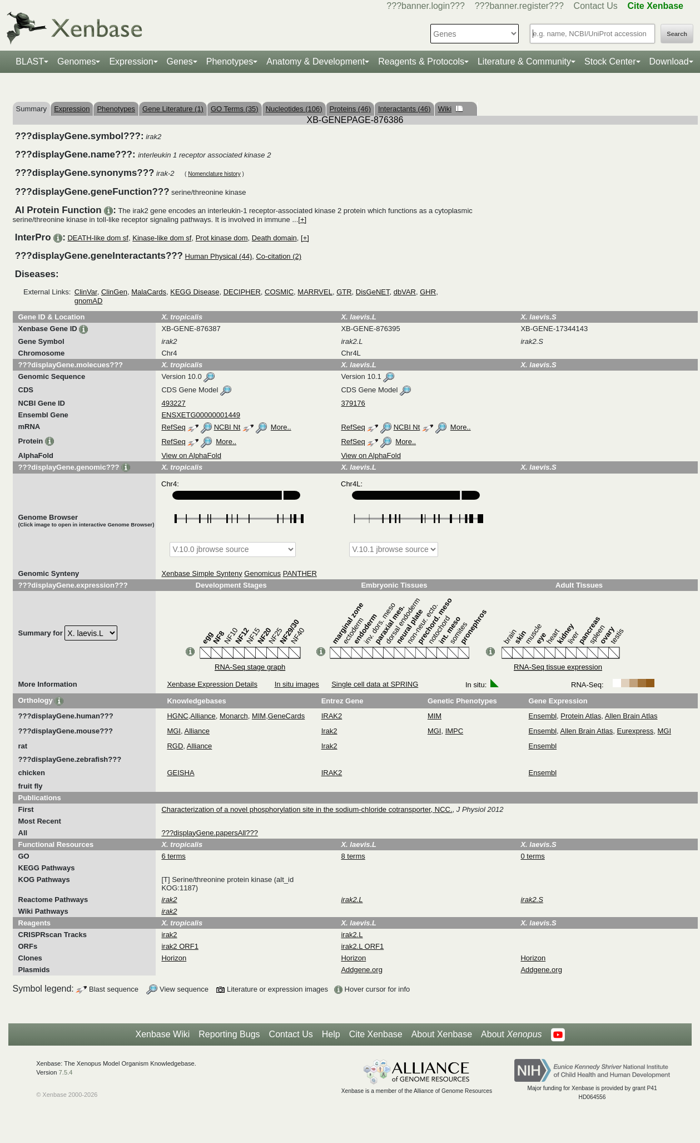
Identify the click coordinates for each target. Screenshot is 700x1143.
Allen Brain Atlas (631, 716)
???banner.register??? (519, 6)
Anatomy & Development (315, 61)
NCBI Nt (227, 427)
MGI (174, 731)
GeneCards (286, 716)
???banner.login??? (425, 6)
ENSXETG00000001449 (200, 415)
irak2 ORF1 (179, 946)
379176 (353, 403)
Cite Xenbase (376, 1034)
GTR (343, 292)
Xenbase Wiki (162, 1034)
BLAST (30, 61)
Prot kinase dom (222, 238)
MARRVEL (314, 292)
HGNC (177, 716)
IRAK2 (331, 716)
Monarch (234, 716)
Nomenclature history (214, 174)
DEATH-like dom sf (97, 238)
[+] (302, 219)
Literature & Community (524, 61)
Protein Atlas (580, 716)
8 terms (353, 856)
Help (331, 1034)
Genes (180, 61)
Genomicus (262, 573)
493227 (173, 403)
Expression (131, 61)
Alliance (203, 716)
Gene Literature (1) (172, 109)
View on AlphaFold (191, 455)
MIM (259, 716)
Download (669, 61)
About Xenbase (441, 1034)
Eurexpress (635, 731)
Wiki (450, 109)
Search (677, 34)
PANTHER (300, 573)
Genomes (76, 61)
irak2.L (352, 934)
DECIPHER (242, 292)
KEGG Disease (194, 292)
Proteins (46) (350, 109)
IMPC (454, 731)
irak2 (169, 934)
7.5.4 (66, 1072)
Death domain (274, 238)
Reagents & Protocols (421, 61)
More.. (281, 427)
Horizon (173, 958)
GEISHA (180, 772)
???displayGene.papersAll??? (209, 833)
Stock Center (610, 61)
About (511, 1034)
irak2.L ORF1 (362, 946)
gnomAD (89, 301)
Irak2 (329, 731)
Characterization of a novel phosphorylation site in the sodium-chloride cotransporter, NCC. (306, 809)
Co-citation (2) (278, 256)
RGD (175, 746)
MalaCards (148, 292)
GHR (428, 292)
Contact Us (596, 6)
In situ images (297, 684)
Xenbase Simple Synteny (201, 573)
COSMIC (279, 292)
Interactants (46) (404, 109)
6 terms (173, 856)
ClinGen (114, 292)
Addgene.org (361, 969)
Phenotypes (230, 61)
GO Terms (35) (235, 109)
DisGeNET (373, 292)
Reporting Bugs (229, 1034)
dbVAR (405, 292)
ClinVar (86, 292)
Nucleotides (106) (294, 109)
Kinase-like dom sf (161, 238)
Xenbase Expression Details (212, 684)
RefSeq (173, 427)
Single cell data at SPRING (374, 684)
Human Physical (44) (218, 256)
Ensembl (543, 716)
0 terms (532, 856)
